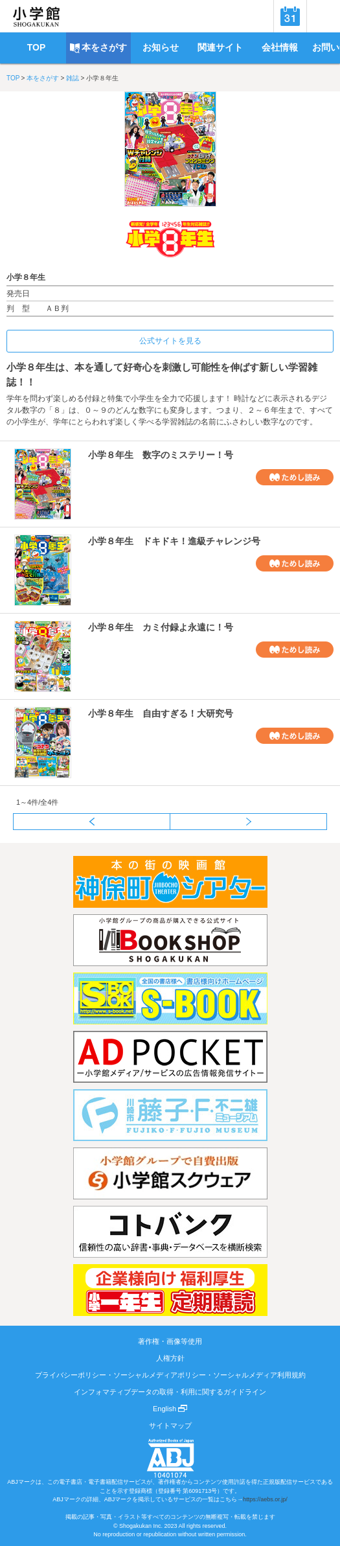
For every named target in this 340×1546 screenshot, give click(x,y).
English (170, 1409)
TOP (12, 78)
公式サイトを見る (170, 340)
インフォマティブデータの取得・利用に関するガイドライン (170, 1392)
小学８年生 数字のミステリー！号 (160, 455)
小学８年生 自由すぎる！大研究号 (160, 713)
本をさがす (43, 78)
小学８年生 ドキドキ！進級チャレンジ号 (174, 541)
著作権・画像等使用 (170, 1341)
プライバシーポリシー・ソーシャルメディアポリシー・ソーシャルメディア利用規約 (170, 1375)
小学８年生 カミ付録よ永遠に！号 (160, 627)
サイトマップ (170, 1425)
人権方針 (170, 1358)
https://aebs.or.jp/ (265, 1499)
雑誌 (72, 78)
